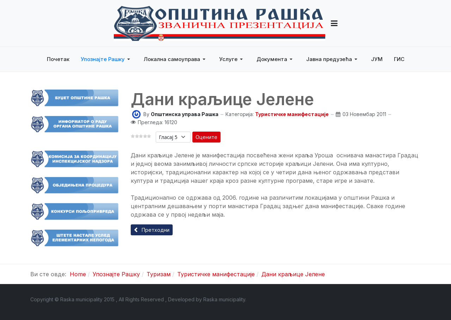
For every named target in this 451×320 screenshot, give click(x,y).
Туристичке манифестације (292, 114)
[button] (334, 23)
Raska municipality (224, 299)
